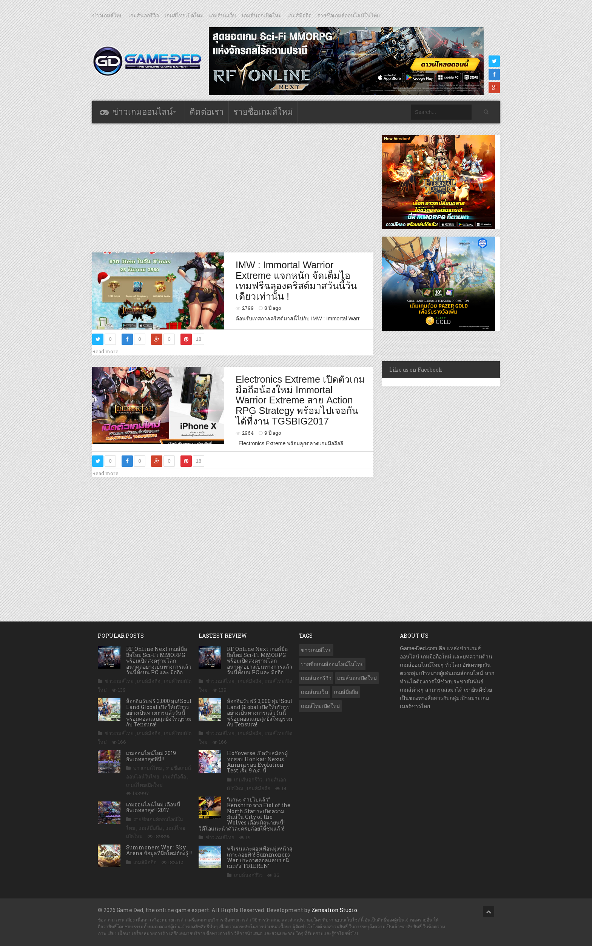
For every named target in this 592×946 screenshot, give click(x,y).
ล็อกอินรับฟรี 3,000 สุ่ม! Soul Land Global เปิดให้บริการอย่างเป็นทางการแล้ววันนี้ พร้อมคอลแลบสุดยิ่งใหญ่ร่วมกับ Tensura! (159, 712)
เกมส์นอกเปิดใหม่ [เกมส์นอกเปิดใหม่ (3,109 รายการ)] (357, 678)
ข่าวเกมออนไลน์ (143, 112)
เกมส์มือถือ (299, 15)
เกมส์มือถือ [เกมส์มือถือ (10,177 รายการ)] (346, 692)
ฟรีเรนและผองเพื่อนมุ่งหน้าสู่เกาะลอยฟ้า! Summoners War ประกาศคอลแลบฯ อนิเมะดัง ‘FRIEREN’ (260, 857)
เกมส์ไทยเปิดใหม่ (184, 15)
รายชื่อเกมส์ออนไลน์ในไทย (348, 15)
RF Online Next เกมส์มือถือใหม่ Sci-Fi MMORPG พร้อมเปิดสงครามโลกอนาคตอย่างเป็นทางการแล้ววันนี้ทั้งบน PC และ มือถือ (158, 660)
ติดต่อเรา (207, 112)
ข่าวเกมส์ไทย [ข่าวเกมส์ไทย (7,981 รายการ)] (316, 650)
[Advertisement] (233, 187)
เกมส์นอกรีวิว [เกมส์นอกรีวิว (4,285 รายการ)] (316, 678)
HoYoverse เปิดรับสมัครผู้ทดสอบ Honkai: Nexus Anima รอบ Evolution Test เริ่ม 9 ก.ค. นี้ (257, 761)
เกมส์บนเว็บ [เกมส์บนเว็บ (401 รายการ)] (314, 692)
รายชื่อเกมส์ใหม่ (263, 112)
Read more (105, 351)
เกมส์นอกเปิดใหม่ (262, 15)
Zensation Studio (334, 910)
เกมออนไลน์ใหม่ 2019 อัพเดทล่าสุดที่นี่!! (151, 755)
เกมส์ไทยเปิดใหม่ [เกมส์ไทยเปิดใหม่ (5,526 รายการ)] (320, 706)
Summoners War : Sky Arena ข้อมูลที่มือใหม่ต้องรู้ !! (159, 850)
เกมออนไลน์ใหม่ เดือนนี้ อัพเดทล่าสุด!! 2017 (153, 807)
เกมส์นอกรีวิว (143, 15)
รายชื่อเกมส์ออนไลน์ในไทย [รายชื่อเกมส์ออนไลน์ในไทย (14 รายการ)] (332, 664)
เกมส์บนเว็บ (222, 15)
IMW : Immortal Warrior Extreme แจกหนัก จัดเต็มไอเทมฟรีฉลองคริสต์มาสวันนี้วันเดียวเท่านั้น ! (296, 280)
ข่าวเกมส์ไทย (107, 15)
